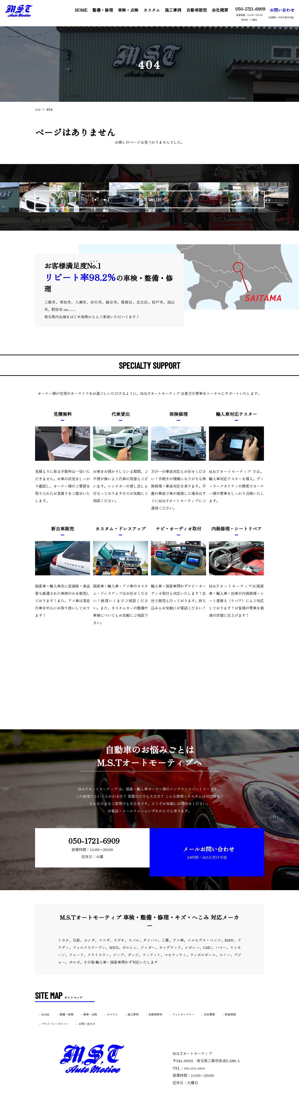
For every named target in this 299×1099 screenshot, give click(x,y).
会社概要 (216, 10)
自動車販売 (192, 10)
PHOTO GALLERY (149, 197)
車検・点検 (124, 10)
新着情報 (49, 1011)
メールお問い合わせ (205, 845)
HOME (78, 10)
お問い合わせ (277, 13)
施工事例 (169, 10)
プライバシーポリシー (86, 1011)
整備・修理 (99, 10)
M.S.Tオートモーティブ (140, 1096)
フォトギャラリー (217, 1001)
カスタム (148, 10)
